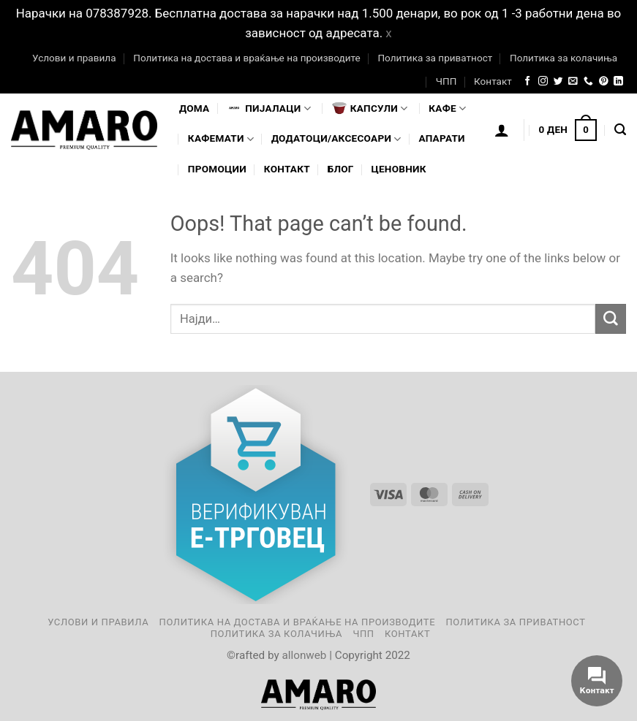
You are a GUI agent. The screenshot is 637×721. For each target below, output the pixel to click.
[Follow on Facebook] (527, 81)
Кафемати (221, 139)
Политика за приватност (434, 58)
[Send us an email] (573, 81)
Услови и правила (74, 58)
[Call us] (588, 81)
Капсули (370, 108)
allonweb (304, 655)
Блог (341, 169)
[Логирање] (501, 130)
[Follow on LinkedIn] (618, 81)
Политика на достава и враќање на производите (246, 58)
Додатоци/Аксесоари (336, 139)
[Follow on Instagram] (543, 81)
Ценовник (398, 169)
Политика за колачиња (563, 58)
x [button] (388, 33)
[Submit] (610, 319)
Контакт (493, 81)
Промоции (217, 169)
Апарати (441, 138)
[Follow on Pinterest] (603, 81)
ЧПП (446, 81)
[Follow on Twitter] (558, 81)
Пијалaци (269, 108)
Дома (194, 108)
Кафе (447, 108)
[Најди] (620, 130)
